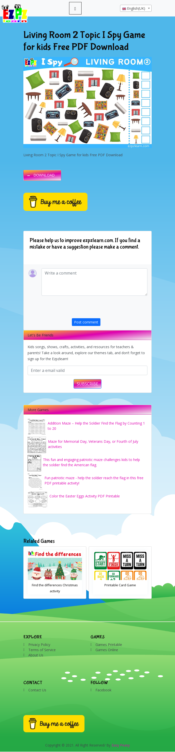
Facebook (103, 690)
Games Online (106, 649)
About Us (35, 655)
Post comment (86, 322)
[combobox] (136, 8)
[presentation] (109, 308)
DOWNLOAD (44, 175)
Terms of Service (42, 649)
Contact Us (37, 690)
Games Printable (108, 644)
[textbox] (135, 8)
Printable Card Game (120, 585)
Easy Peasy (121, 745)
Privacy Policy (39, 644)
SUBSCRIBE (87, 384)
